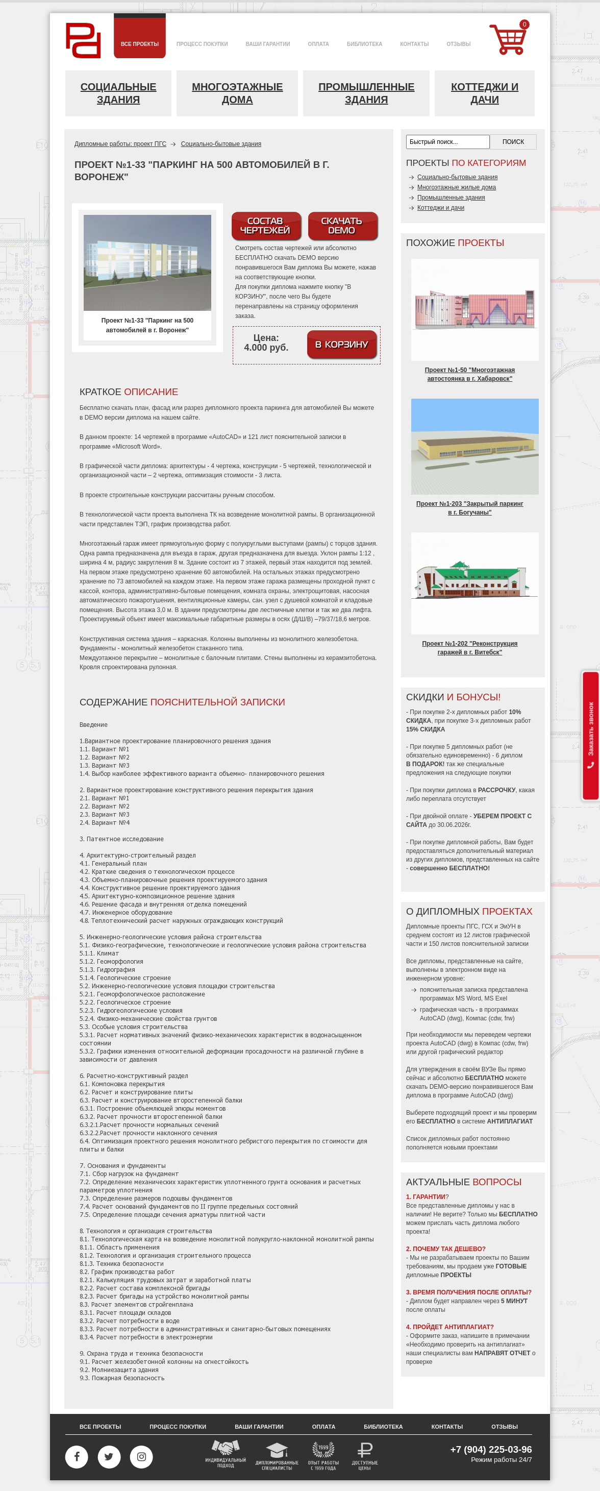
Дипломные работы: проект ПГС (120, 144)
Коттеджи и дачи (484, 93)
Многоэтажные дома (237, 93)
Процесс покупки (177, 1427)
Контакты (447, 1427)
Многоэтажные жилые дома (456, 187)
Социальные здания (119, 93)
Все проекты (100, 1427)
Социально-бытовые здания (221, 144)
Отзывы (504, 1427)
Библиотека (383, 1427)
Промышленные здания (366, 93)
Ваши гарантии (259, 1427)
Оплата (324, 1427)
